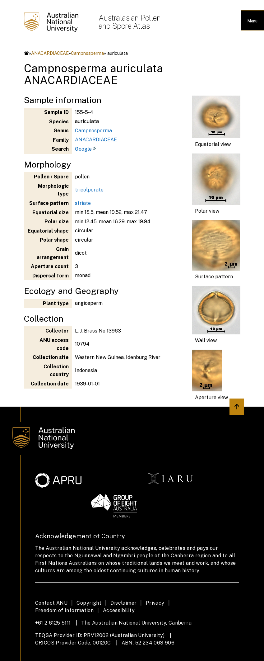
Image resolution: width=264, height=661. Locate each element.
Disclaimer (123, 603)
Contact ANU (51, 603)
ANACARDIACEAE (50, 53)
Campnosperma (87, 53)
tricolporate (89, 190)
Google (83, 149)
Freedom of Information (64, 610)
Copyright (88, 603)
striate (83, 203)
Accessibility (119, 610)
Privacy (155, 603)
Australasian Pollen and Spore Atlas (130, 21)
